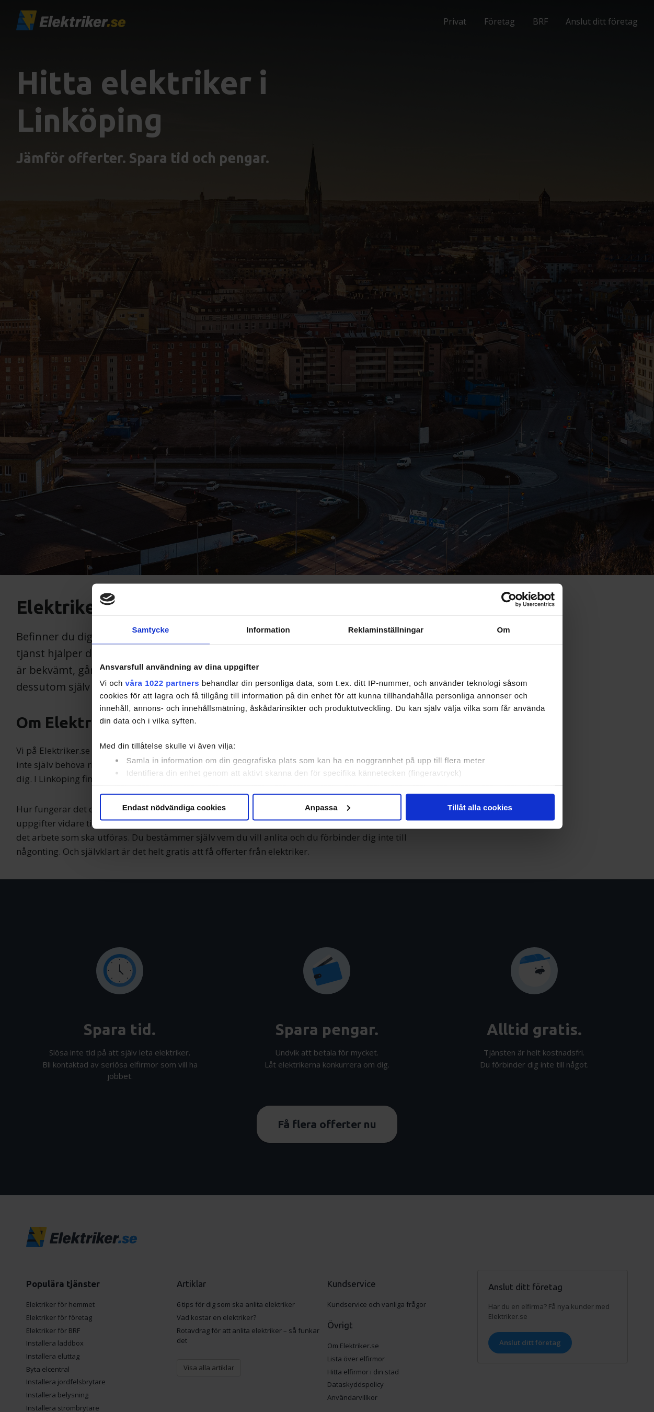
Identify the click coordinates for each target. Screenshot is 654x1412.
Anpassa (327, 806)
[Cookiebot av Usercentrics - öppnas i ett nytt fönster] (509, 599)
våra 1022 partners (162, 683)
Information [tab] (268, 629)
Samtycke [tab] (150, 629)
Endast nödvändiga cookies (174, 806)
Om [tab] (503, 629)
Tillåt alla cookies (480, 806)
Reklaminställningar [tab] (385, 629)
